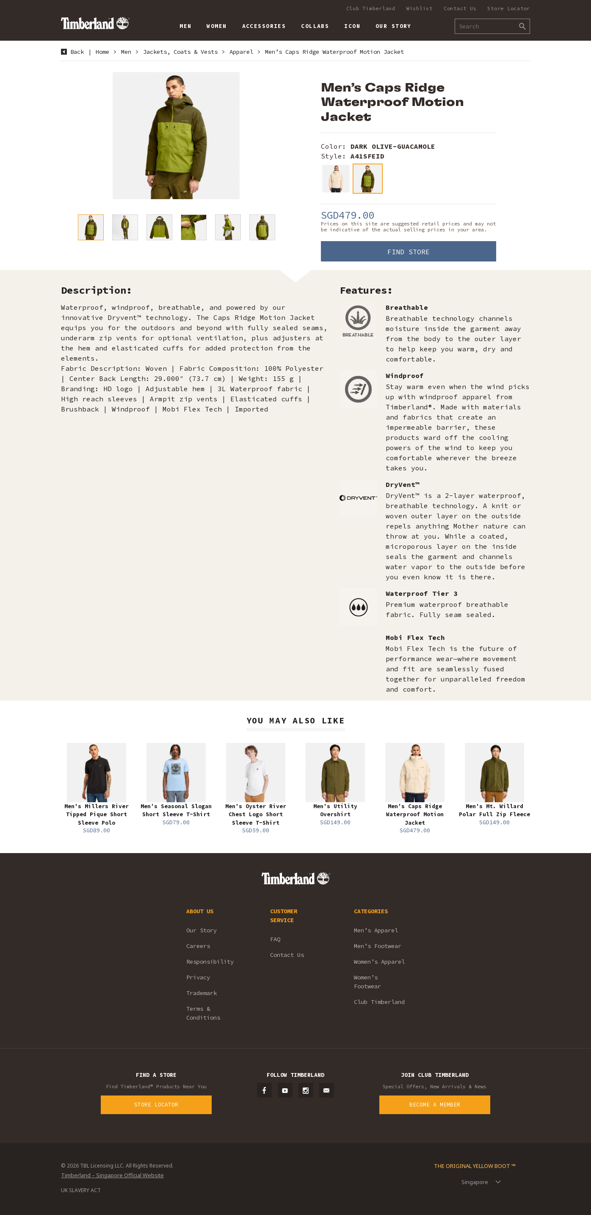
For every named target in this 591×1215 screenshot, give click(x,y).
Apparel (241, 52)
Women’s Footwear (367, 981)
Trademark (201, 993)
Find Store (408, 251)
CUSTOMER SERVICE (283, 915)
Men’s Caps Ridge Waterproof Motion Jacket (334, 52)
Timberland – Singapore (95, 23)
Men (126, 52)
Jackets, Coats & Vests (180, 52)
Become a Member (434, 1104)
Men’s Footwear (377, 946)
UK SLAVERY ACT (81, 1190)
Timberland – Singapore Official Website (112, 1175)
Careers (198, 946)
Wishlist (419, 8)
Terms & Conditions (203, 1013)
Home (102, 52)
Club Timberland (370, 8)
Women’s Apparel (379, 961)
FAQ (275, 939)
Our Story (201, 930)
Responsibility (210, 961)
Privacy (198, 977)
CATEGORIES (371, 911)
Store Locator (508, 8)
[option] (176, 135)
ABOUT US (199, 911)
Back (77, 52)
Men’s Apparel (376, 930)
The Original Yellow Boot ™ (475, 1166)
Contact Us (460, 8)
